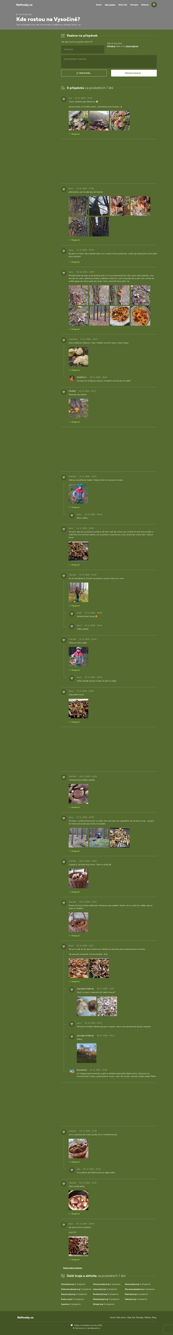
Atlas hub (122, 5)
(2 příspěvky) (140, 1289)
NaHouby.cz (24, 4)
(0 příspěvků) (73, 1284)
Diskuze (145, 5)
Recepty (134, 5)
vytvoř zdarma (132, 46)
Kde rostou (110, 5)
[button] (84, 73)
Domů (99, 5)
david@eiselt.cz (93, 1328)
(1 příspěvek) (107, 1284)
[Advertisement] (36, 73)
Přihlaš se (111, 46)
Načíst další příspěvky (72, 1268)
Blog (154, 1317)
